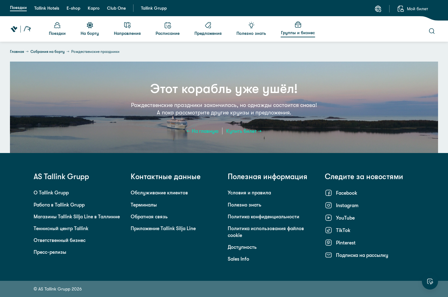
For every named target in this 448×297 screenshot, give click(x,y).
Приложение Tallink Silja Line (163, 228)
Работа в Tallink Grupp (59, 204)
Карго (94, 8)
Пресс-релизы (50, 251)
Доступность (242, 246)
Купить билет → (244, 130)
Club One (116, 8)
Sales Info (238, 258)
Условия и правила (249, 192)
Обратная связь (149, 216)
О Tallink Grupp (51, 192)
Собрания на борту (47, 51)
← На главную (202, 130)
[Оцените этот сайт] (430, 281)
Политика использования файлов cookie (266, 232)
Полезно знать (244, 204)
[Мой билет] (412, 8)
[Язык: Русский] (378, 8)
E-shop (73, 8)
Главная (17, 51)
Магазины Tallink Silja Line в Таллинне (77, 216)
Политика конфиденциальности (263, 216)
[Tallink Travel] (20, 29)
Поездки (18, 7)
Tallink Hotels (46, 8)
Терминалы (144, 204)
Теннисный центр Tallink (61, 228)
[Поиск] (432, 31)
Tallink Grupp (154, 8)
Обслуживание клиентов (159, 192)
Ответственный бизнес (60, 240)
